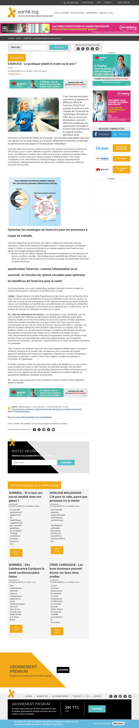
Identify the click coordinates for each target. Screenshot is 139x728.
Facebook (78, 48)
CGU (87, 696)
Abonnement (92, 13)
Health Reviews (77, 13)
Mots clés (15, 47)
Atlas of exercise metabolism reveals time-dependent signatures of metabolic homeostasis (46, 409)
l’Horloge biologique (22, 411)
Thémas (107, 3)
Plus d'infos (57, 724)
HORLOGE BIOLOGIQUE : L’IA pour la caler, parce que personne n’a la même (68, 496)
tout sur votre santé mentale (121, 148)
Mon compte (124, 3)
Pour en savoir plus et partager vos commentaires (30, 417)
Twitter (82, 48)
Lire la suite (16, 553)
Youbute (97, 48)
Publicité (77, 696)
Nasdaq (120, 11)
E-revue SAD (87, 3)
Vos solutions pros (121, 169)
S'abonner (66, 462)
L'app (99, 3)
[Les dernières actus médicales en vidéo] (111, 210)
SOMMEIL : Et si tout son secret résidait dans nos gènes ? (25, 496)
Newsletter (42, 696)
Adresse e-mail (19, 458)
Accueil (11, 38)
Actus (57, 13)
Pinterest (87, 48)
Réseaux (103, 13)
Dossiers (65, 13)
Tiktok (92, 48)
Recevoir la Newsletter (111, 129)
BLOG (110, 13)
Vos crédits (121, 159)
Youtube (53, 429)
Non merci (118, 723)
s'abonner (97, 709)
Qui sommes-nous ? (60, 696)
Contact (97, 696)
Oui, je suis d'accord (102, 723)
